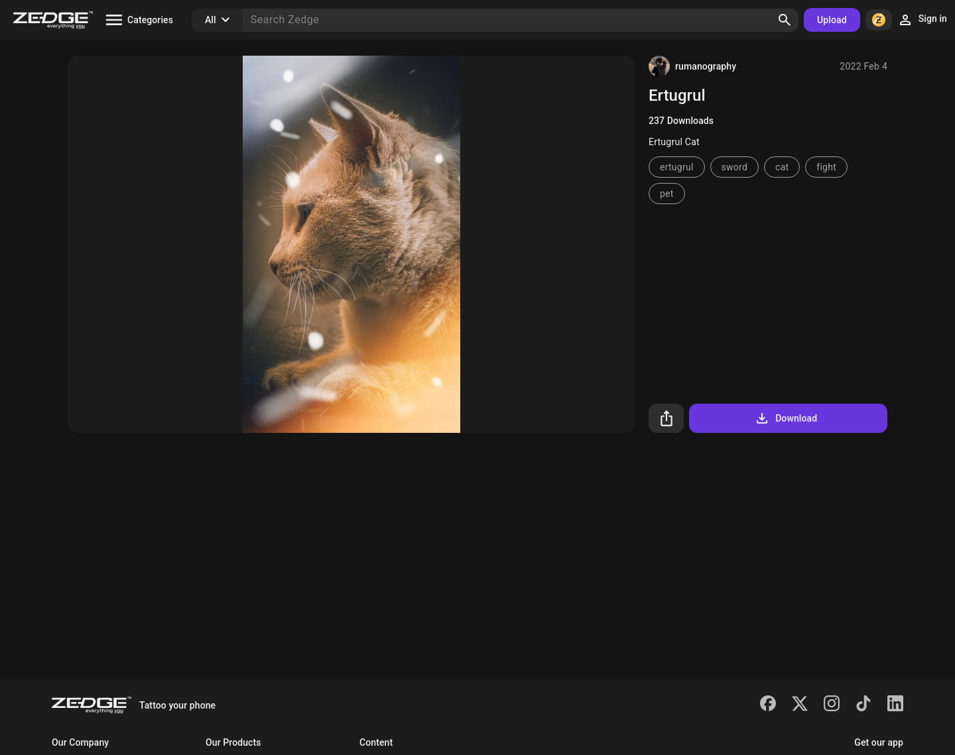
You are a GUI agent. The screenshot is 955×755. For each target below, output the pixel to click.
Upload (832, 20)
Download (785, 418)
